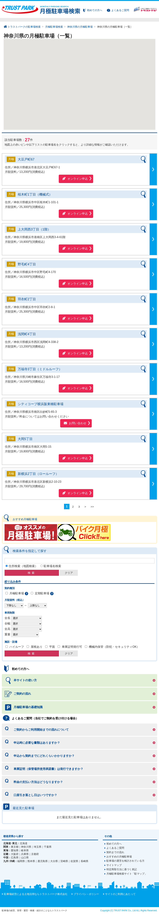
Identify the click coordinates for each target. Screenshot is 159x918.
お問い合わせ (77, 423)
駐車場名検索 (52, 566)
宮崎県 (64, 861)
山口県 (25, 857)
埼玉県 (37, 846)
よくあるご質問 (120, 10)
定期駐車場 (42, 593)
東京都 (14, 846)
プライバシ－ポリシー (86, 894)
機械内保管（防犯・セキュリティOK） (114, 646)
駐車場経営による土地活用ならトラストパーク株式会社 (35, 894)
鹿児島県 (43, 861)
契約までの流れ (115, 852)
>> (92, 506)
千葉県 (47, 846)
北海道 (23, 843)
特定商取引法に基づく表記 (121, 869)
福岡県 (21, 861)
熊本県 (31, 861)
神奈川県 (26, 846)
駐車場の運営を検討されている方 (125, 860)
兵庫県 (25, 854)
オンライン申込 (77, 178)
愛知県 (14, 850)
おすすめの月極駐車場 (119, 856)
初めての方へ (94, 10)
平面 (52, 646)
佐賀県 (74, 861)
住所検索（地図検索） (23, 566)
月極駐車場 (16, 593)
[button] (113, 76)
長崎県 (84, 861)
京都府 (35, 854)
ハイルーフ (16, 646)
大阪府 (14, 854)
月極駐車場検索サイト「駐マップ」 (126, 873)
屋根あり (36, 646)
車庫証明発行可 (72, 646)
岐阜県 (25, 850)
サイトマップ (114, 865)
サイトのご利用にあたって (120, 894)
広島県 (14, 857)
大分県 (54, 861)
